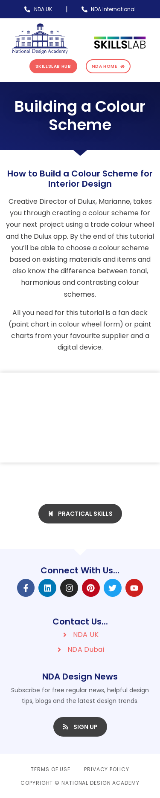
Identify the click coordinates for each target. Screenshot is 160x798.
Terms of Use (50, 769)
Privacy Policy (106, 769)
